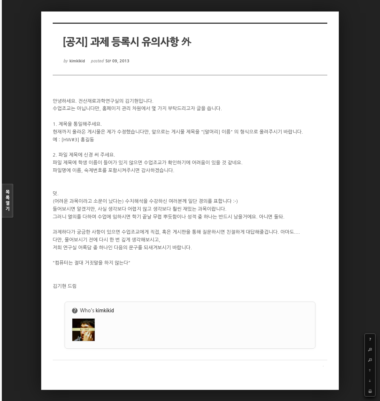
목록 (8, 201)
